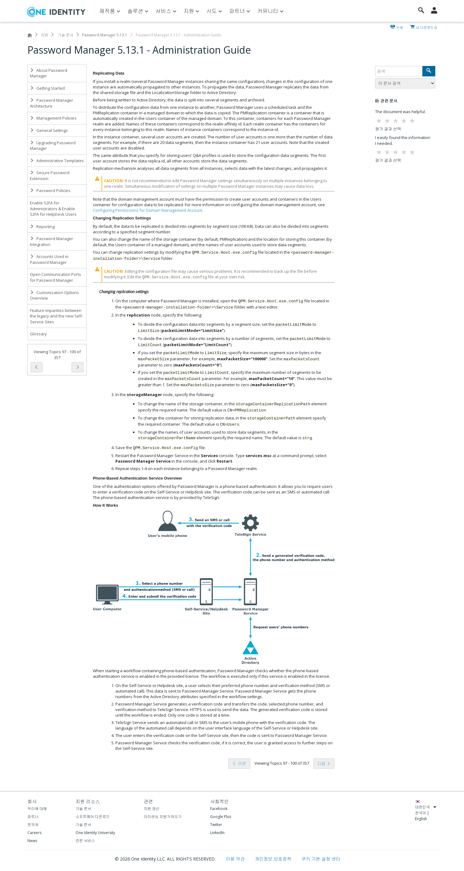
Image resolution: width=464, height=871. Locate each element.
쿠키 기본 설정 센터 (320, 859)
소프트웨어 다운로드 (93, 816)
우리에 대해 (37, 808)
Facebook (218, 808)
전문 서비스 (85, 840)
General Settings (49, 130)
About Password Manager (48, 73)
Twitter (216, 824)
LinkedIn (217, 832)
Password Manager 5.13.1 (104, 35)
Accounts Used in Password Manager (49, 259)
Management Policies (53, 118)
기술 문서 (65, 35)
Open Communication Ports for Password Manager (55, 277)
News (32, 840)
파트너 (33, 816)
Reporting (42, 226)
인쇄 (399, 27)
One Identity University (95, 832)
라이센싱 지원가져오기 (163, 816)
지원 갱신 (152, 808)
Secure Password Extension (49, 175)
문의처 (33, 824)
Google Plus (220, 816)
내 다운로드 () (426, 27)
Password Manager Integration (51, 241)
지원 (44, 35)
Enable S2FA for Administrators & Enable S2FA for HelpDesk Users (53, 208)
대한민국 (426, 807)
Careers (34, 832)
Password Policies (50, 190)
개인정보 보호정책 (273, 859)
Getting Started (47, 88)
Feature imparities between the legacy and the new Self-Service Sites (56, 316)
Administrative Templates (57, 160)
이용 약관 (236, 859)
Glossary (38, 334)
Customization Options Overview (54, 295)
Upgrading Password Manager (53, 145)
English (421, 818)
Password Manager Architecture (51, 103)
